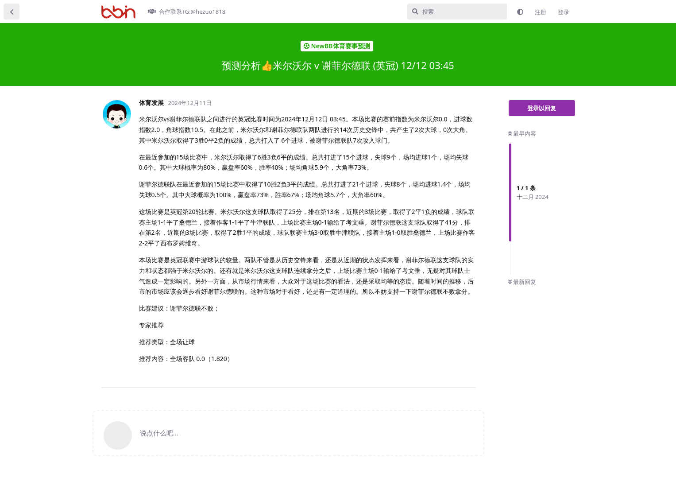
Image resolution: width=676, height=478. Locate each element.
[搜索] (457, 11)
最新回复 (522, 282)
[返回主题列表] (11, 11)
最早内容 (522, 133)
